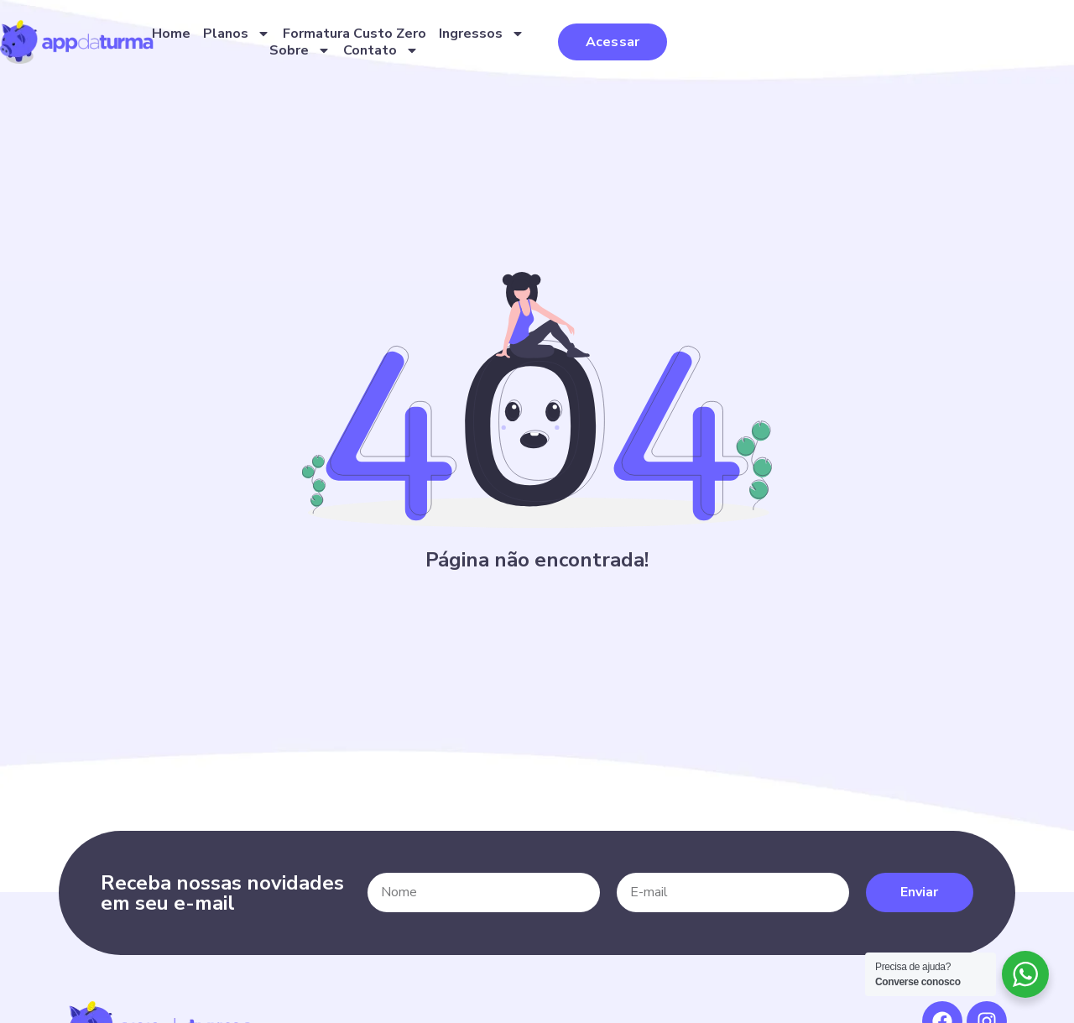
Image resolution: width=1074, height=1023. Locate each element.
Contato (815, 52)
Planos (403, 52)
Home (338, 52)
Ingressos (648, 52)
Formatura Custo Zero (521, 52)
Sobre (734, 52)
